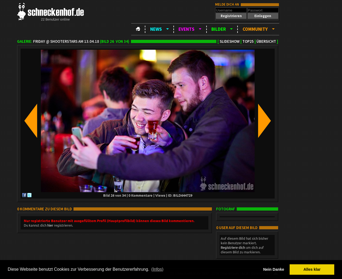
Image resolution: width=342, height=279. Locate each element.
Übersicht (266, 41)
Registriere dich (233, 247)
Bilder (218, 29)
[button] (231, 16)
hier (50, 225)
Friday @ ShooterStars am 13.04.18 (66, 41)
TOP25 (248, 41)
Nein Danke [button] (273, 269)
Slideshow (230, 41)
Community (255, 29)
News (156, 29)
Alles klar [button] (312, 269)
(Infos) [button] (157, 269)
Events (186, 29)
